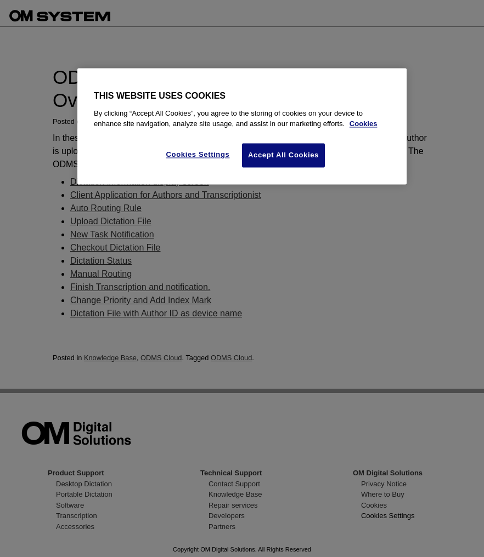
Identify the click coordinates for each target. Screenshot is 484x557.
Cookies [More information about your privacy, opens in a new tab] (364, 124)
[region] (242, 127)
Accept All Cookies (283, 155)
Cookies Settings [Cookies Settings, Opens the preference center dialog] (198, 154)
